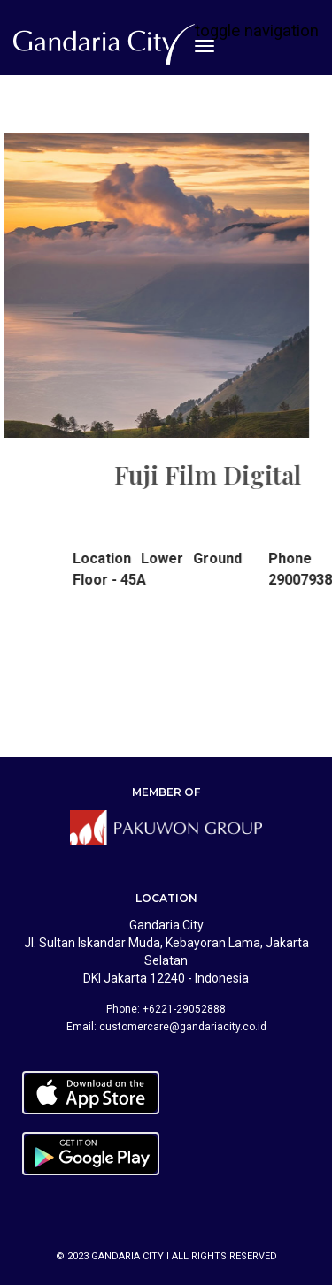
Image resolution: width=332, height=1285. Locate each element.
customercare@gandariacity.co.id (182, 1027)
